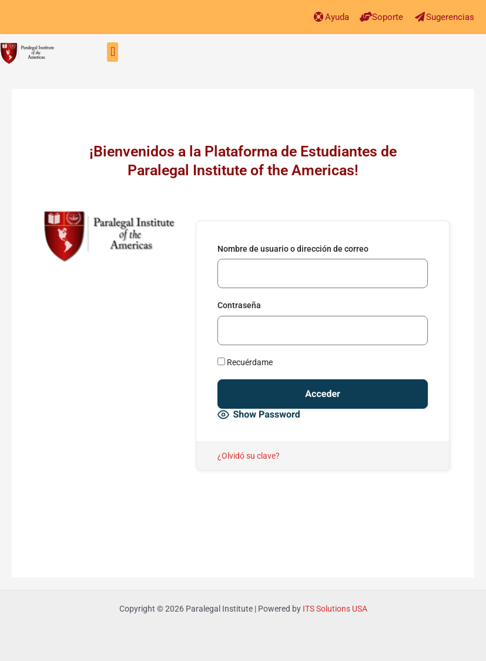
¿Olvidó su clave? (248, 455)
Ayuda (337, 17)
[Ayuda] (319, 17)
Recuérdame (245, 362)
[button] (112, 52)
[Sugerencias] (420, 17)
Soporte (387, 17)
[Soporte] (366, 17)
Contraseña (239, 305)
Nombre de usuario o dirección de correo (292, 248)
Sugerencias (450, 17)
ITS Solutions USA (335, 608)
